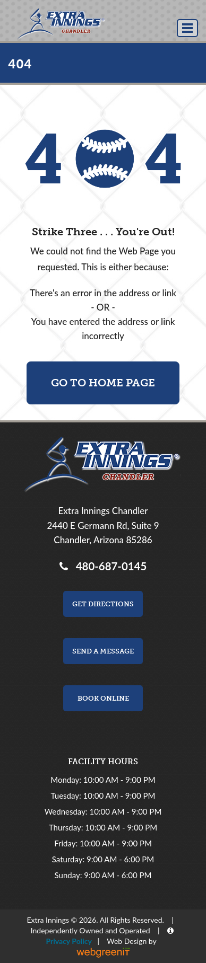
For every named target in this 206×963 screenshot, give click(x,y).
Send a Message (103, 651)
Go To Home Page (103, 382)
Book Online (103, 698)
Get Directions (103, 604)
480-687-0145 (109, 566)
